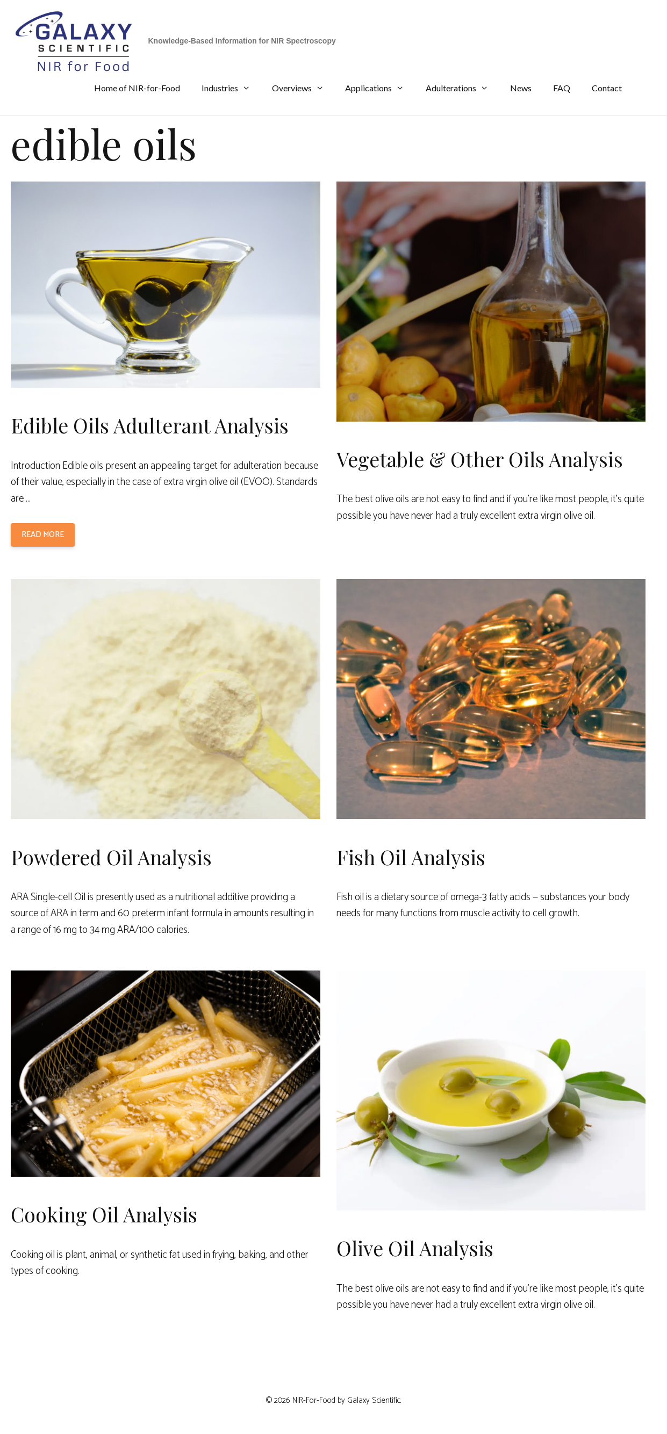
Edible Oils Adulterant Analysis (150, 425)
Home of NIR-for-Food (137, 88)
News (521, 88)
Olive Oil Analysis (414, 1248)
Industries (231, 88)
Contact (607, 88)
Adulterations (462, 88)
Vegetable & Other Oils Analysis (479, 459)
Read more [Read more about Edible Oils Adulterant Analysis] (42, 534)
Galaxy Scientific (373, 1400)
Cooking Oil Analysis (104, 1214)
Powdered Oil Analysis (111, 857)
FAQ (561, 88)
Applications (380, 88)
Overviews (303, 88)
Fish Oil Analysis (410, 857)
